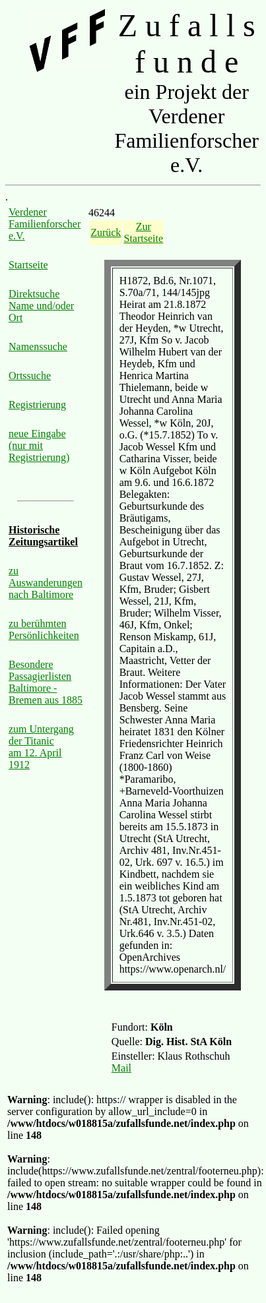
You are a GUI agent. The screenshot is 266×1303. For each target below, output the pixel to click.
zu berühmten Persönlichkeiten (44, 629)
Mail (121, 1068)
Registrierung (37, 404)
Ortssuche (30, 375)
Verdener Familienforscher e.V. (45, 223)
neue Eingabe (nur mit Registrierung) (39, 445)
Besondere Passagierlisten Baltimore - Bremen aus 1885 (46, 682)
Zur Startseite (144, 232)
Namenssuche (38, 346)
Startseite (28, 264)
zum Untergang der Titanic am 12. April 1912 (41, 746)
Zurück (105, 232)
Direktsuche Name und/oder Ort (41, 305)
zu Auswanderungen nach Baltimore (46, 582)
